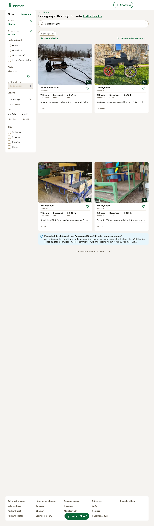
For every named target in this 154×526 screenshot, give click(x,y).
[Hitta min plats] (28, 132)
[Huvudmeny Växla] (2, 5)
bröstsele (97, 501)
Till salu (14, 90)
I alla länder (92, 66)
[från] (13, 175)
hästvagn (68, 506)
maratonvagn (70, 511)
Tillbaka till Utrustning (19, 70)
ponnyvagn (47, 84)
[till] (27, 175)
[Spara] (87, 139)
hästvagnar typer (100, 516)
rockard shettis (15, 516)
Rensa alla (26, 64)
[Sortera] (132, 88)
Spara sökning (49, 88)
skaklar (40, 511)
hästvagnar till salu (46, 501)
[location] (20, 132)
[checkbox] (9, 102)
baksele (40, 506)
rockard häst (14, 511)
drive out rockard (16, 501)
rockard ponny (71, 501)
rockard (96, 511)
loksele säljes (127, 501)
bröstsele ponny (44, 516)
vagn (94, 506)
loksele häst (14, 506)
